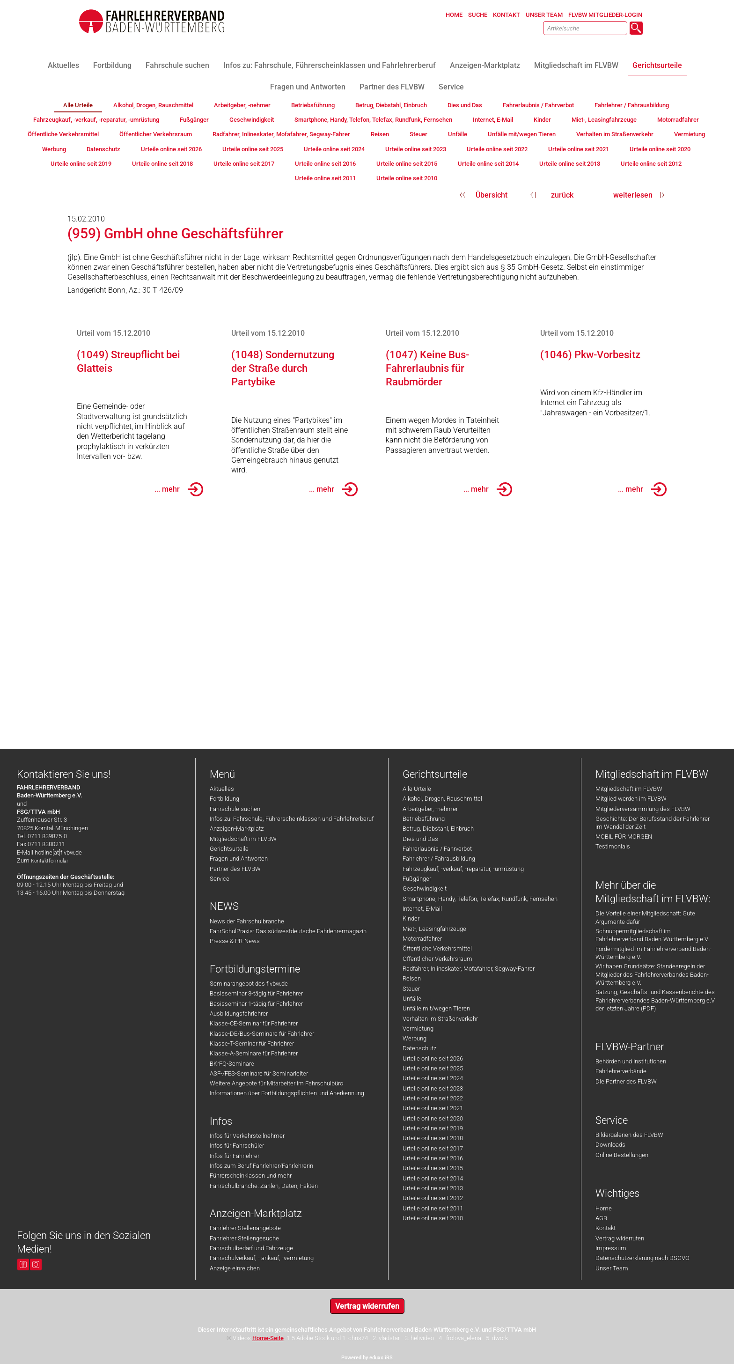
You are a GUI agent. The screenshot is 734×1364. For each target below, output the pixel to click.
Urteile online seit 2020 (433, 1118)
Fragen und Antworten (239, 858)
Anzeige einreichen (235, 1268)
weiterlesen (633, 195)
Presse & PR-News (235, 940)
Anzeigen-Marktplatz (237, 828)
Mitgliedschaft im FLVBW (243, 838)
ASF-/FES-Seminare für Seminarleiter (259, 1073)
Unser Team (611, 1268)
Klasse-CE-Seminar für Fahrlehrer (254, 1023)
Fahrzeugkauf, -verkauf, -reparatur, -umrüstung (463, 868)
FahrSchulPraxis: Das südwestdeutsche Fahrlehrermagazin (288, 931)
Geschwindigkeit (425, 888)
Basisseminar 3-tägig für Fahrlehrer (256, 993)
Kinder (411, 918)
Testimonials (612, 846)
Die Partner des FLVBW (626, 1081)
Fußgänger (417, 878)
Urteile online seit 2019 (433, 1128)
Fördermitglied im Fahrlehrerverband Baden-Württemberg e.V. (653, 952)
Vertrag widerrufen (619, 1238)
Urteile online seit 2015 (433, 1168)
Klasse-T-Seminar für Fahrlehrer (252, 1043)
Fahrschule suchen (235, 808)
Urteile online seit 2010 (433, 1218)
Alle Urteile (417, 788)
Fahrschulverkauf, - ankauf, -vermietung (262, 1257)
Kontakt (605, 1227)
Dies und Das (420, 838)
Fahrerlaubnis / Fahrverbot (437, 848)
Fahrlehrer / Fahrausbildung (439, 858)
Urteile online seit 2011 (433, 1208)
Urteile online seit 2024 (433, 1078)
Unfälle (412, 998)
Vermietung (418, 1028)
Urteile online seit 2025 (433, 1068)
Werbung (414, 1038)
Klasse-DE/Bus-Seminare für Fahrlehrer (262, 1033)
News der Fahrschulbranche (247, 921)
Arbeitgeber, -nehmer (430, 808)
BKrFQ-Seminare (232, 1063)
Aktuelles (222, 788)
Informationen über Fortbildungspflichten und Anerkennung (287, 1093)
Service (219, 878)
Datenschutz (419, 1048)
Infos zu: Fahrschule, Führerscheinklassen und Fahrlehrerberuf (292, 818)
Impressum (610, 1248)
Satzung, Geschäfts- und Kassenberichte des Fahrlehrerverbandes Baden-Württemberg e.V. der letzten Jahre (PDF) (655, 1000)
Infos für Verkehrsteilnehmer (247, 1135)
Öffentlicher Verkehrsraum (437, 958)
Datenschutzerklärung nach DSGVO (642, 1257)
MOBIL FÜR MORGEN (623, 836)
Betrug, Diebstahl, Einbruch (438, 828)
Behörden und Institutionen (630, 1061)
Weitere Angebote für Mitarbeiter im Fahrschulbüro (276, 1083)
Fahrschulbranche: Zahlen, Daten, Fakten (264, 1185)
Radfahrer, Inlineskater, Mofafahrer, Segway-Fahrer (469, 968)
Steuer (411, 988)
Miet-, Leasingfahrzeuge (434, 928)
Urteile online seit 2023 (433, 1088)
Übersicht (491, 195)
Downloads (610, 1144)
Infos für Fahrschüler (237, 1145)
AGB (601, 1218)
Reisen (412, 978)
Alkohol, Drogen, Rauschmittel (442, 798)
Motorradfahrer (422, 938)
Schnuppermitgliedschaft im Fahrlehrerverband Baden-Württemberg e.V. (652, 935)
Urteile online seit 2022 (433, 1098)
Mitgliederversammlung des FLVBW (642, 808)
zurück (562, 195)
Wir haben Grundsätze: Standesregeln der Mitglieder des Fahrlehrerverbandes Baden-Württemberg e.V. (652, 974)
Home (603, 1208)
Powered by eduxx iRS (367, 1358)
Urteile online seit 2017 (433, 1148)
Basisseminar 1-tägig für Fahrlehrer (256, 1003)
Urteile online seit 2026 (433, 1058)
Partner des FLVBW (235, 868)
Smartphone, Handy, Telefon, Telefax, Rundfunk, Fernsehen (480, 898)
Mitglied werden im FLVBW (631, 798)
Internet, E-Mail (422, 908)
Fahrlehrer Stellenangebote (245, 1227)
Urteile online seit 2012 (433, 1198)
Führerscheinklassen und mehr (251, 1175)
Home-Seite (268, 1338)
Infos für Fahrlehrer (234, 1155)
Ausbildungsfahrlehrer (239, 1013)
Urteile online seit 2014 (433, 1178)
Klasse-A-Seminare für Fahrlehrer (254, 1053)
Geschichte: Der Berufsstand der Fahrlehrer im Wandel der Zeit (652, 822)
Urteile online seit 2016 (433, 1158)
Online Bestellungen (621, 1154)
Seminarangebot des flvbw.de (249, 983)
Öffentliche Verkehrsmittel (437, 948)
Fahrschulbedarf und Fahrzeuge (251, 1248)
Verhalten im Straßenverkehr (440, 1018)
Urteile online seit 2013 (433, 1188)
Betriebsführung (424, 818)
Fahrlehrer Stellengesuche (244, 1238)
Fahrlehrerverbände (620, 1071)
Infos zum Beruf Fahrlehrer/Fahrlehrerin (261, 1165)
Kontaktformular (49, 861)
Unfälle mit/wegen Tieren (436, 1008)
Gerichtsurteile (229, 848)
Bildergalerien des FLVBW (629, 1134)
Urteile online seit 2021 (433, 1108)
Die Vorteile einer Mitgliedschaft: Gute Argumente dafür (645, 917)
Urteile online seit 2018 (433, 1138)
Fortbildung (224, 798)
